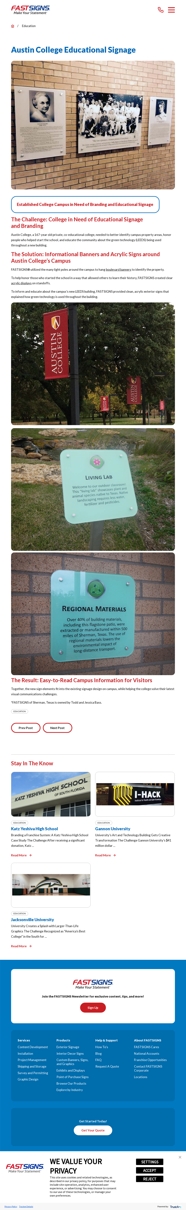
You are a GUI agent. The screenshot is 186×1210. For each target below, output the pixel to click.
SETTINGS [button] (149, 1161)
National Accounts (146, 1054)
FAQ (98, 1060)
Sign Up (93, 1008)
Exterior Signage (67, 1047)
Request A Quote (107, 1067)
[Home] (30, 10)
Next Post (58, 728)
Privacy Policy (11, 1206)
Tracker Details (26, 1206)
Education (19, 711)
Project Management (32, 1060)
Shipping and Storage (32, 1067)
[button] (180, 1157)
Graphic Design (28, 1080)
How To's (101, 1047)
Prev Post (26, 728)
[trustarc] (175, 1206)
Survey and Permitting (33, 1073)
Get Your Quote (93, 1131)
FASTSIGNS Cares (146, 1047)
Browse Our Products (71, 1084)
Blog (98, 1054)
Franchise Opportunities (150, 1060)
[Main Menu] (171, 10)
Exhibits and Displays (70, 1071)
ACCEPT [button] (149, 1170)
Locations (140, 1077)
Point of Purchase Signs (72, 1077)
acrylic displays (21, 283)
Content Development (33, 1047)
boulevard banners (118, 269)
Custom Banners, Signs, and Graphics (72, 1062)
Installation (25, 1054)
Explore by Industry (69, 1090)
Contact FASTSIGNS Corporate (148, 1069)
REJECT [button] (149, 1179)
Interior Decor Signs (70, 1054)
